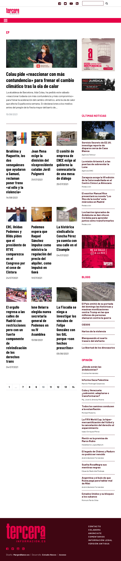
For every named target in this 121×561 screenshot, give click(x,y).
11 (51, 386)
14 (73, 386)
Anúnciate (95, 533)
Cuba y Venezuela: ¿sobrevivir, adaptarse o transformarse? (95, 393)
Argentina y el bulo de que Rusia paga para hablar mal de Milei (97, 480)
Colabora (94, 529)
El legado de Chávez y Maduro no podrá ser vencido (98, 453)
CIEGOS (86, 324)
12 (58, 386)
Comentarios (96, 536)
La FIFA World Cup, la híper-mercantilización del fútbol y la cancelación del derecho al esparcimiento (98, 423)
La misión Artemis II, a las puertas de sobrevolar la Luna (96, 164)
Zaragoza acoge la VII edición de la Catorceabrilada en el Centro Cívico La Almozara (98, 180)
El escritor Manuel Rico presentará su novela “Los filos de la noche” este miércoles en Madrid (96, 197)
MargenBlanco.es (21, 554)
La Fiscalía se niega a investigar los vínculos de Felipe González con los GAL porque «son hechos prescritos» (66, 327)
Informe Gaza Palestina (95, 379)
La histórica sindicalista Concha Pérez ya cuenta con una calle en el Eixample (67, 238)
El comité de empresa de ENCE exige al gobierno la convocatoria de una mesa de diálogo (66, 164)
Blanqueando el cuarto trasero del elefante (94, 339)
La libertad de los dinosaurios (98, 347)
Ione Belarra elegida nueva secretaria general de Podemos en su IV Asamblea (41, 320)
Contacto (94, 526)
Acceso (62, 554)
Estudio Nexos (49, 554)
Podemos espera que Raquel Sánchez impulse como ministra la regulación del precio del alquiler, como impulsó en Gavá (41, 249)
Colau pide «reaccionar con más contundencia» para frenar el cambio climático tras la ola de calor (40, 80)
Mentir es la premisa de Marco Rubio (95, 439)
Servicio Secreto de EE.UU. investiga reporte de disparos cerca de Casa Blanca (97, 146)
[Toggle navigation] (5, 20)
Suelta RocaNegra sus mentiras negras (94, 466)
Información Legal (100, 540)
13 (65, 386)
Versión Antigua (98, 543)
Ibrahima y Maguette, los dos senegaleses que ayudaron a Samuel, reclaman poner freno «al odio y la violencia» (16, 171)
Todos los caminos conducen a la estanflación (98, 407)
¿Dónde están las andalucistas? (91, 368)
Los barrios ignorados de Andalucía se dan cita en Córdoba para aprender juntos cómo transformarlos (98, 216)
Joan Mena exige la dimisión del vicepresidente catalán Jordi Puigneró (42, 162)
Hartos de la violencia (94, 331)
